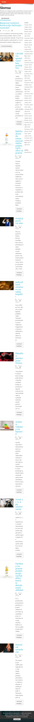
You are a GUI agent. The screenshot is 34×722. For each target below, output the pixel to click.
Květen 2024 (28, 40)
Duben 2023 (28, 67)
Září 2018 (27, 127)
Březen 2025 (28, 31)
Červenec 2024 (28, 38)
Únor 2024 (27, 47)
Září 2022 (27, 78)
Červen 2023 (28, 65)
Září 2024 (27, 36)
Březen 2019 (28, 120)
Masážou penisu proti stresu (19, 358)
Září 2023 (27, 58)
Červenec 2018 (28, 129)
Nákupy (17, 158)
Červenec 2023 (28, 62)
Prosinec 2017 (28, 138)
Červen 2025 (28, 25)
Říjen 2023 (27, 56)
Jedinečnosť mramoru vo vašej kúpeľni (19, 289)
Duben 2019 (28, 118)
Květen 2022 (28, 85)
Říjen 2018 (27, 125)
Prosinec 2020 (28, 105)
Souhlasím (17, 719)
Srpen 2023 (27, 60)
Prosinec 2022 (28, 74)
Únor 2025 (27, 34)
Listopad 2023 (28, 54)
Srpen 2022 (27, 80)
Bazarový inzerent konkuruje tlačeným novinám (10, 25)
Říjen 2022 (27, 76)
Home (4, 2)
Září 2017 (27, 144)
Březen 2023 (28, 69)
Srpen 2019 (27, 113)
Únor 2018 (27, 133)
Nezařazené (5, 18)
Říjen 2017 (27, 142)
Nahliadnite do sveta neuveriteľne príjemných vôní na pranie (19, 142)
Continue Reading (6, 46)
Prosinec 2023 (28, 51)
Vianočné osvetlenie (19, 648)
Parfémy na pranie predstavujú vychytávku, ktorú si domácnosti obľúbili (19, 577)
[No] (32, 716)
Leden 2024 (27, 49)
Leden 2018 (27, 136)
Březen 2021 (28, 100)
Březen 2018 (28, 131)
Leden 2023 (27, 71)
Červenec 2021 (28, 93)
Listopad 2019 (28, 109)
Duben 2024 (28, 42)
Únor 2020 (27, 107)
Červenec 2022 (28, 82)
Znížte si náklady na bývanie (19, 427)
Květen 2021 (28, 98)
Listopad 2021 (28, 87)
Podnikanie (18, 73)
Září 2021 (27, 91)
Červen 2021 (28, 96)
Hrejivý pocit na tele (19, 221)
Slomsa (5, 8)
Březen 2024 (28, 45)
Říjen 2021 (27, 89)
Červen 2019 (28, 116)
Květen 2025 (28, 27)
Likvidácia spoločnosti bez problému (19, 60)
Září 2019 (27, 111)
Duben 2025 (28, 29)
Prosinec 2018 (28, 122)
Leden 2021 (27, 102)
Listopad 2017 (28, 140)
